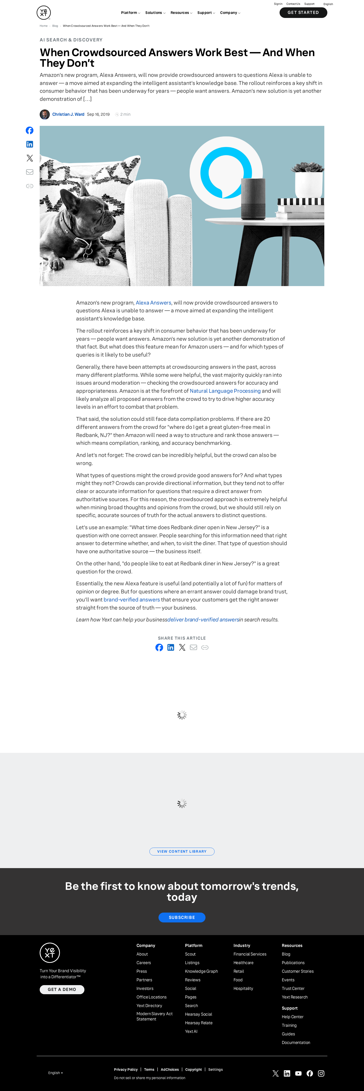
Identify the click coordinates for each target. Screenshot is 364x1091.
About (142, 954)
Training (289, 1025)
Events (288, 980)
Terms (149, 1069)
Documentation (296, 1042)
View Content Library (182, 851)
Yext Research (295, 997)
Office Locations (151, 997)
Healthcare (244, 962)
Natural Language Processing (225, 390)
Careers (143, 962)
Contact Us (293, 4)
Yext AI (191, 1031)
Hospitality (243, 988)
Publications (293, 962)
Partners (144, 980)
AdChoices (170, 1069)
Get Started (303, 12)
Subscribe (182, 917)
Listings (192, 962)
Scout (190, 954)
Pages (190, 997)
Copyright (193, 1069)
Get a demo (62, 989)
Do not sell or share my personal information (149, 1078)
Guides (288, 1034)
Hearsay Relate (199, 1023)
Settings (215, 1069)
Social (190, 988)
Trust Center (293, 988)
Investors (144, 988)
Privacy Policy (126, 1069)
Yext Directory (149, 1005)
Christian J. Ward (68, 114)
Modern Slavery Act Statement (154, 1016)
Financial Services (250, 954)
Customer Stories (297, 971)
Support (309, 4)
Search (191, 1005)
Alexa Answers (153, 302)
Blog (286, 954)
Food (238, 980)
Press (141, 971)
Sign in (278, 4)
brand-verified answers (132, 599)
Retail (239, 971)
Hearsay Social (198, 1014)
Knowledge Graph (201, 971)
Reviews (192, 980)
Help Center (292, 1016)
